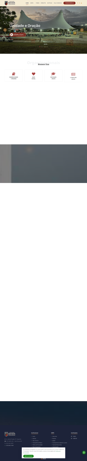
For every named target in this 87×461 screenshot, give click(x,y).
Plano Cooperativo (36, 447)
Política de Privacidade (36, 444)
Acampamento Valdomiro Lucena (59, 442)
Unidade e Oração (16, 35)
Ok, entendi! (28, 456)
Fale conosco (34, 440)
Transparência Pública (36, 442)
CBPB (32, 3)
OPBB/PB (43, 3)
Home (27, 3)
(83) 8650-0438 (9, 445)
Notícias (49, 3)
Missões (53, 438)
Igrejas (53, 440)
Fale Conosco (58, 3)
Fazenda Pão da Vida (56, 444)
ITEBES (37, 3)
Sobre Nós (54, 436)
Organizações (54, 447)
